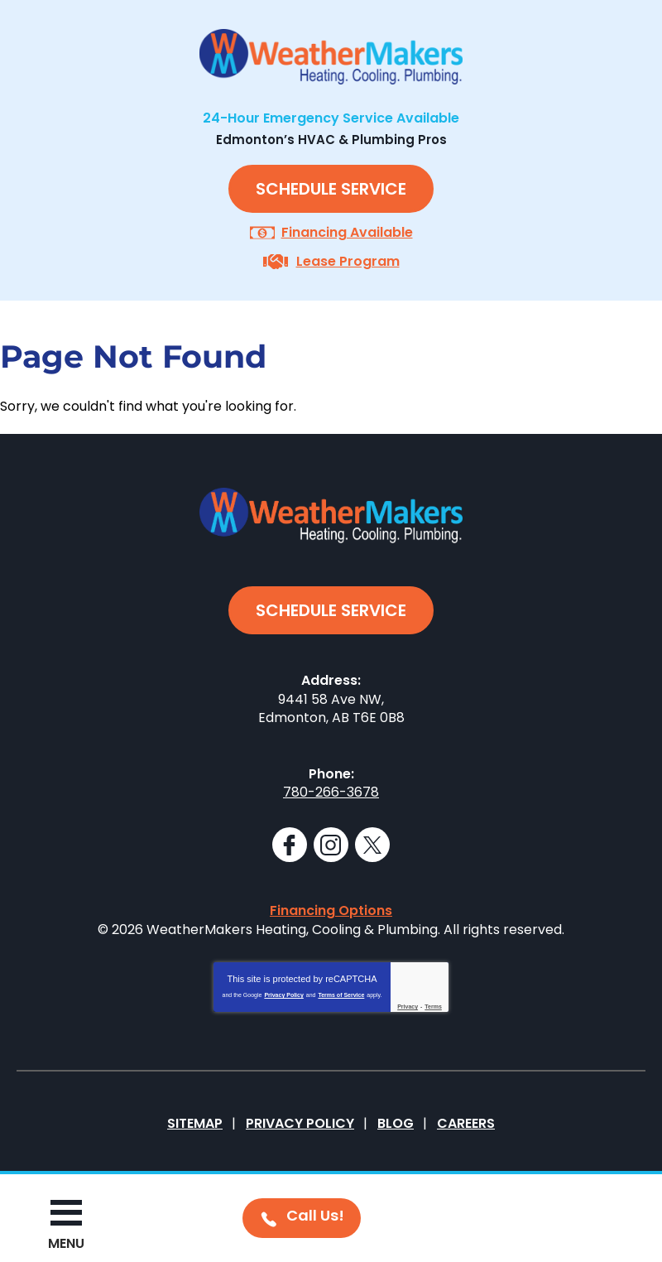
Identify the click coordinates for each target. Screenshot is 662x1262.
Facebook (289, 844)
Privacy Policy (283, 995)
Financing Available (347, 232)
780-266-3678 (331, 792)
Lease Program (348, 261)
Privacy (407, 1006)
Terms (433, 1006)
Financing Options (331, 910)
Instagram (331, 844)
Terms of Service (341, 995)
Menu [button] (66, 1243)
